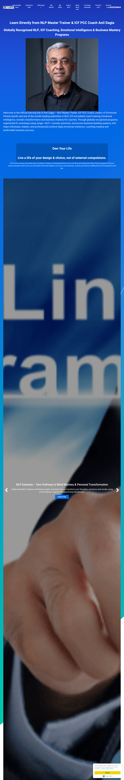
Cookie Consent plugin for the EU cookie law (107, 776)
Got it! (107, 773)
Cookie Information (107, 769)
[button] (117, 490)
